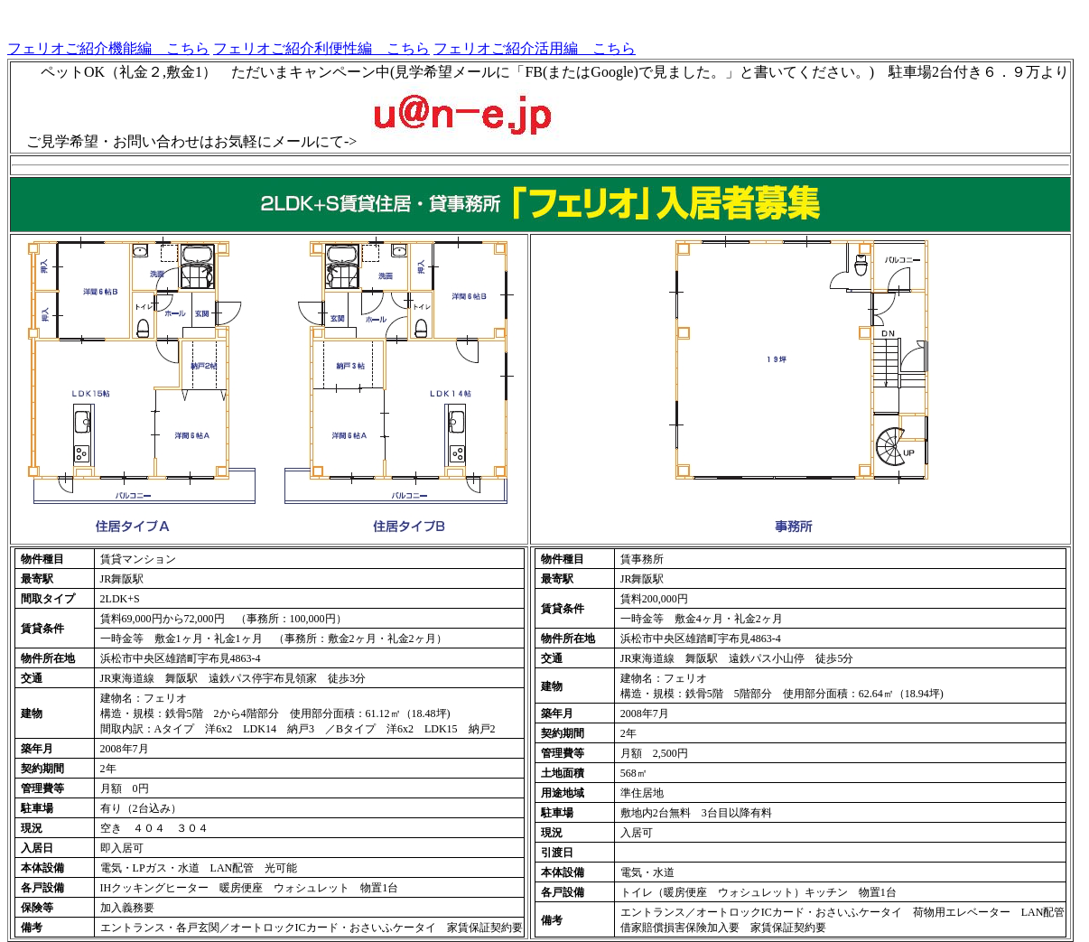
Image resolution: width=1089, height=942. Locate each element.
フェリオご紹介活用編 (505, 48)
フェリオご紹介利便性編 (292, 48)
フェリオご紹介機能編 (79, 48)
